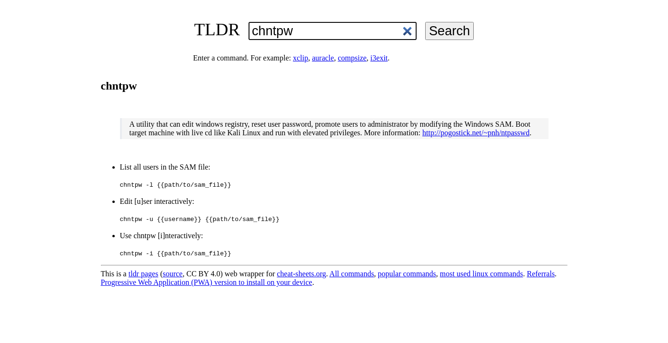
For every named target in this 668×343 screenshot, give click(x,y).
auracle (323, 58)
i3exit (379, 58)
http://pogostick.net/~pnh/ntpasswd (475, 133)
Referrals (541, 274)
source (173, 274)
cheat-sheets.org (301, 274)
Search (449, 30)
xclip (300, 58)
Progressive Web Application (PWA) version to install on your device (206, 282)
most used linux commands (481, 274)
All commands (351, 274)
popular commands (407, 274)
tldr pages (144, 274)
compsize (352, 58)
